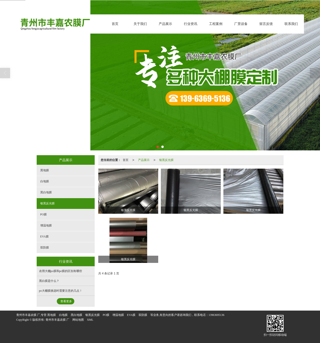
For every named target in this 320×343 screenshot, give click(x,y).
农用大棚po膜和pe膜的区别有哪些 (60, 271)
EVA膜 (44, 236)
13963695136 (216, 315)
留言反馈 (266, 24)
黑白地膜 (46, 192)
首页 (115, 24)
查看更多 (66, 301)
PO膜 (43, 214)
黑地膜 (44, 170)
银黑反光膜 (166, 160)
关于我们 (140, 24)
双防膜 (44, 247)
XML (90, 319)
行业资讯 (190, 24)
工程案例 (215, 24)
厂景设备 (241, 24)
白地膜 (44, 181)
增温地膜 (46, 225)
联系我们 (291, 24)
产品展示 (165, 24)
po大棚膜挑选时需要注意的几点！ (60, 290)
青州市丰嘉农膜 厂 (57, 319)
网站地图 (78, 319)
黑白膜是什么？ (49, 281)
